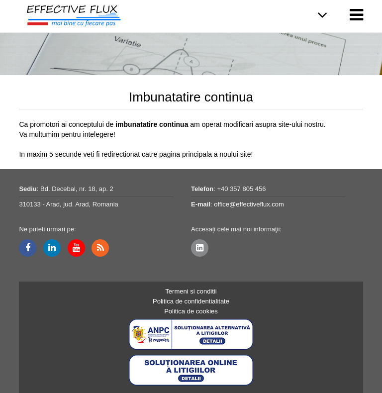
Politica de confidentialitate (191, 301)
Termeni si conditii (190, 291)
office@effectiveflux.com (249, 204)
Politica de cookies (191, 311)
